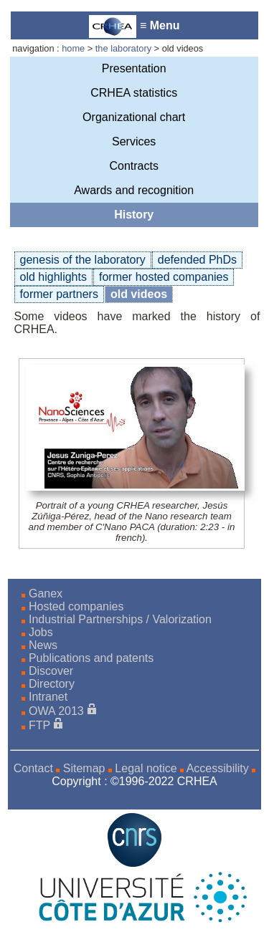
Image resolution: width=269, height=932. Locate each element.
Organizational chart (133, 117)
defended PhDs (197, 260)
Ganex (45, 593)
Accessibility (218, 768)
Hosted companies (76, 606)
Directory (52, 684)
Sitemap (84, 768)
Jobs (41, 632)
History (134, 214)
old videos (138, 294)
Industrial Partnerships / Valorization (120, 619)
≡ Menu (134, 26)
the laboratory (123, 48)
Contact (33, 768)
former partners (59, 294)
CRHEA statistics (133, 93)
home (73, 48)
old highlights (53, 277)
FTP (39, 725)
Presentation (134, 68)
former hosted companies (164, 277)
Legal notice (145, 768)
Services (134, 141)
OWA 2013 (56, 711)
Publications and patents (91, 658)
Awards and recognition (134, 190)
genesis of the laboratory (83, 260)
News (43, 645)
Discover (51, 671)
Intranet (48, 697)
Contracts (133, 166)
